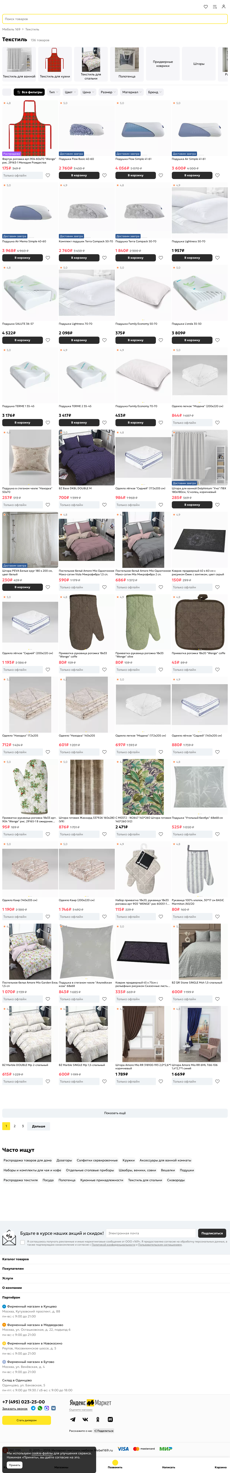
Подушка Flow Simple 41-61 (133, 159)
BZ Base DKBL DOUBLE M (75, 488)
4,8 (9, 103)
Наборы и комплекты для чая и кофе (32, 1170)
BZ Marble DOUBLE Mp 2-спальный (25, 1065)
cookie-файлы (42, 1453)
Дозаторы (64, 1160)
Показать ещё (115, 1113)
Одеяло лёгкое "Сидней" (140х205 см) (197, 735)
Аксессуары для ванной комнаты (165, 1160)
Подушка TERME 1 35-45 (18, 406)
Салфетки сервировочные (97, 1160)
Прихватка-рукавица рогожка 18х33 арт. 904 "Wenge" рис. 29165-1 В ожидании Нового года (29, 819)
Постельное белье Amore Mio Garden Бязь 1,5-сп (30, 984)
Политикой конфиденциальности (113, 1244)
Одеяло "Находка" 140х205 (77, 735)
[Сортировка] (6, 92)
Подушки (187, 1170)
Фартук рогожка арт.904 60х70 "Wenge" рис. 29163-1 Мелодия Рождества (29, 160)
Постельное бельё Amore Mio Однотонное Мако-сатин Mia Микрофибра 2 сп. (143, 572)
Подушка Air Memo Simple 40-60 (24, 241)
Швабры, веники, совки (137, 1170)
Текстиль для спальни (145, 1180)
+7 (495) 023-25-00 (23, 1402)
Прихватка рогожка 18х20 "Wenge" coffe (198, 653)
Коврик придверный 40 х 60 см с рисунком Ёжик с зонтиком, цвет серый (198, 572)
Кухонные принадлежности (101, 1180)
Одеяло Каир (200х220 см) (77, 900)
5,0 (65, 103)
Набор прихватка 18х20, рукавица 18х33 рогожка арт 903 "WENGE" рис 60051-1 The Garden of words (142, 901)
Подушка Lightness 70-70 (75, 323)
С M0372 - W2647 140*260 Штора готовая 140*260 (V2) (143, 819)
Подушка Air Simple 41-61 (189, 159)
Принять (14, 1465)
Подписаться (212, 1233)
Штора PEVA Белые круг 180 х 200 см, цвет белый (27, 572)
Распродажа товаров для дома (28, 1160)
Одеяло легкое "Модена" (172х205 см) (140, 735)
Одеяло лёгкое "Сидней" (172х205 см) (140, 488)
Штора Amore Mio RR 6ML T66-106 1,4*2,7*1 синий (195, 1066)
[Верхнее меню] (6, 7)
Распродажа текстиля (21, 1180)
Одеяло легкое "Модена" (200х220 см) (197, 406)
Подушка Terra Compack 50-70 (135, 241)
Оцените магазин (80, 1409)
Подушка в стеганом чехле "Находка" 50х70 (27, 490)
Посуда (48, 1180)
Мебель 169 (11, 29)
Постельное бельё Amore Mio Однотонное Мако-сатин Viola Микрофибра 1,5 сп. (86, 572)
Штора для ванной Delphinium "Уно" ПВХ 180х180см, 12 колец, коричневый (199, 490)
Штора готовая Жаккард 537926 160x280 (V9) (87, 819)
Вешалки (168, 1170)
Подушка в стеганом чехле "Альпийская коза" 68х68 (85, 984)
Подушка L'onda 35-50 (186, 323)
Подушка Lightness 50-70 (188, 241)
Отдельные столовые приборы (90, 1170)
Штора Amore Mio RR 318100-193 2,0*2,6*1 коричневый (143, 1066)
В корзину (79, 175)
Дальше (38, 1126)
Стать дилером (27, 1420)
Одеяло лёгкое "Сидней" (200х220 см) (27, 653)
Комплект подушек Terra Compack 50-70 (86, 241)
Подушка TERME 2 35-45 (75, 406)
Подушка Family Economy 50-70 (136, 323)
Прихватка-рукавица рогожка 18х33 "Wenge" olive (139, 654)
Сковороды (176, 1180)
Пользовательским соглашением (160, 1244)
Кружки (129, 1160)
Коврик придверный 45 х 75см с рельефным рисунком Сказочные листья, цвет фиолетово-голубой (142, 984)
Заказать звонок (15, 1409)
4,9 (65, 185)
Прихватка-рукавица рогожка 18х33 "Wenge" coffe (83, 654)
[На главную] (20, 7)
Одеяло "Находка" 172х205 (20, 735)
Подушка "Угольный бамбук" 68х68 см (197, 817)
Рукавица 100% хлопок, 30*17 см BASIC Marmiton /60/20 (198, 901)
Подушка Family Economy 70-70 (136, 406)
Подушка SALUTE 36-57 (18, 323)
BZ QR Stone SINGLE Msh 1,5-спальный (197, 982)
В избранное (48, 175)
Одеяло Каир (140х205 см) (19, 900)
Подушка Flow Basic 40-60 (76, 159)
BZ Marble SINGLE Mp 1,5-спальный (82, 1065)
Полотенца (67, 1180)
